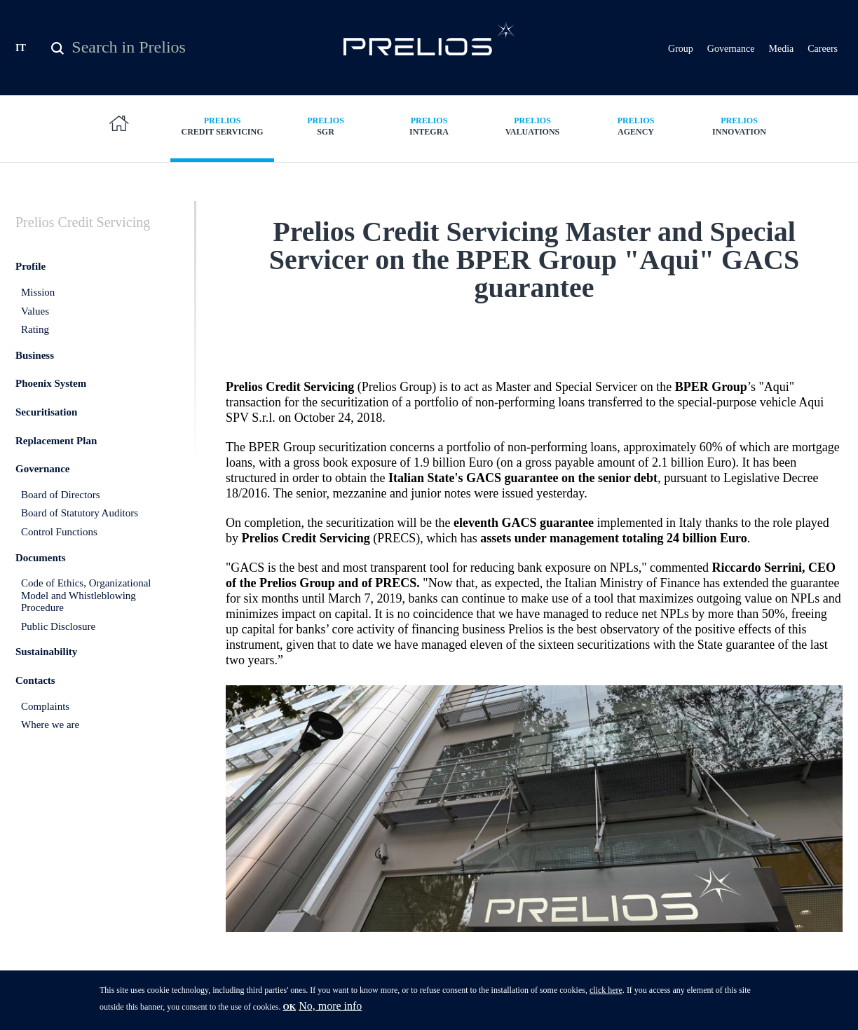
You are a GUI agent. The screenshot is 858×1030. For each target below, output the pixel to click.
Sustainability (46, 651)
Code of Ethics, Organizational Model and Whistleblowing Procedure (86, 595)
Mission (38, 292)
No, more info (330, 1009)
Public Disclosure (58, 626)
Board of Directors (60, 494)
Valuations (533, 126)
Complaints (45, 706)
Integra (429, 126)
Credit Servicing (222, 126)
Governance (731, 48)
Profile (30, 266)
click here (606, 993)
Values (35, 311)
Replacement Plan (56, 440)
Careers (823, 48)
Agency (636, 126)
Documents (40, 557)
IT (20, 48)
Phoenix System (50, 383)
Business (34, 355)
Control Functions (59, 531)
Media (781, 48)
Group (680, 48)
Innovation (739, 126)
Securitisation (46, 412)
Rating (35, 329)
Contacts (35, 680)
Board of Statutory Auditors (79, 513)
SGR (326, 126)
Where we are (50, 724)
